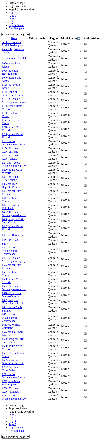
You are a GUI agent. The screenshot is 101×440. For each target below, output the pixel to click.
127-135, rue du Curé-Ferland (11, 157)
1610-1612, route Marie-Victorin (11, 295)
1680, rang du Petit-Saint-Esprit (13, 340)
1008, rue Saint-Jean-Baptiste (11, 72)
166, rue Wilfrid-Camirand (11, 326)
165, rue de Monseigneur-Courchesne (10, 317)
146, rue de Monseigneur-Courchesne (10, 250)
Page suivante (16, 25)
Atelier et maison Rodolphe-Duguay (12, 44)
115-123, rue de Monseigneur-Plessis (14, 100)
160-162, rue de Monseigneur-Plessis (14, 288)
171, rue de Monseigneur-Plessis (14, 376)
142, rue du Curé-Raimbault (12, 207)
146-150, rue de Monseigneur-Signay (14, 259)
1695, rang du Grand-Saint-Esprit (13, 362)
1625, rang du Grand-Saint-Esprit (13, 302)
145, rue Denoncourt (13, 234)
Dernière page (16, 28)
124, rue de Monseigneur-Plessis (14, 143)
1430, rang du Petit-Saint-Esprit (13, 221)
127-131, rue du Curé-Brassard (11, 150)
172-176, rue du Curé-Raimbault (11, 390)
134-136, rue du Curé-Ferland (11, 178)
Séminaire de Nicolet (14, 57)
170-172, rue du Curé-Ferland (11, 369)
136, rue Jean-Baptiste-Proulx (11, 185)
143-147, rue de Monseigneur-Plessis (14, 214)
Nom (14, 38)
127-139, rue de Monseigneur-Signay (14, 164)
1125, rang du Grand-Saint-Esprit (13, 93)
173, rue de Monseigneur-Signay (14, 397)
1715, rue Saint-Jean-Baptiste (11, 383)
